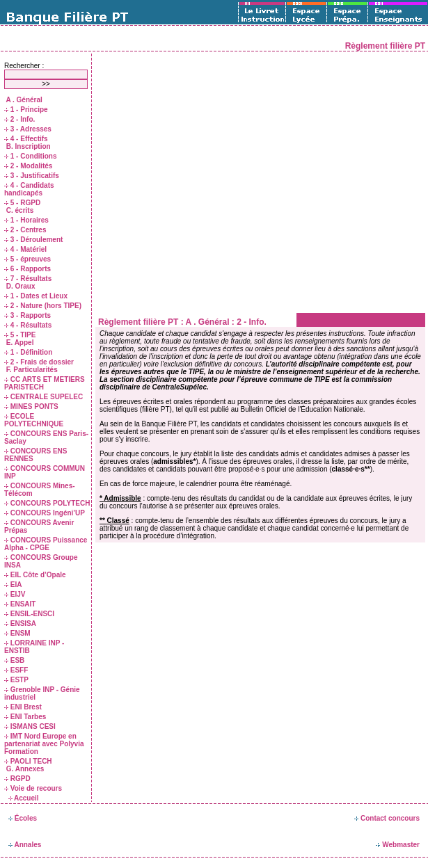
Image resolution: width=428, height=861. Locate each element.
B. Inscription (27, 146)
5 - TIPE (19, 335)
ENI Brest (23, 707)
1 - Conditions (30, 156)
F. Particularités (31, 369)
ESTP (16, 680)
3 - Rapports (27, 315)
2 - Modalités (28, 166)
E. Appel (18, 342)
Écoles (22, 818)
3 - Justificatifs (31, 175)
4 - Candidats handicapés (29, 189)
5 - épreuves (27, 259)
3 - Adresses (27, 129)
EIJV (14, 594)
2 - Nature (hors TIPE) (42, 305)
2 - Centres (25, 230)
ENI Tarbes (25, 717)
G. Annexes (24, 769)
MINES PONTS (31, 406)
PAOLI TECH (28, 761)
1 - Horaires (26, 220)
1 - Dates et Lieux (36, 296)
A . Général (23, 100)
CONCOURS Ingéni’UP (44, 513)
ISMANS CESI (30, 726)
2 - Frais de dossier (39, 362)
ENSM (17, 633)
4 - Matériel (25, 249)
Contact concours (387, 818)
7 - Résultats (27, 278)
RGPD (17, 778)
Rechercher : (24, 66)
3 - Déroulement (33, 239)
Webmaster (398, 844)
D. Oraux (19, 286)
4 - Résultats (27, 325)
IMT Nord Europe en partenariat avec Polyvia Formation (44, 743)
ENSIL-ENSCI (29, 614)
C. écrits (18, 210)
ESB (14, 660)
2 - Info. (19, 119)
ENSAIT (19, 604)
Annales (24, 844)
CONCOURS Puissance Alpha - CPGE (45, 544)
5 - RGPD (22, 203)
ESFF (16, 670)
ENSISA (20, 623)
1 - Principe (26, 109)
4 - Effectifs (26, 139)
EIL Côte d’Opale (35, 575)
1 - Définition (28, 352)
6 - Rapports (27, 269)
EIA (13, 584)
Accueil (23, 798)
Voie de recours (33, 788)
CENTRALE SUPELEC (43, 397)
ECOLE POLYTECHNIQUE (33, 420)
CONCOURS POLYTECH (47, 503)
